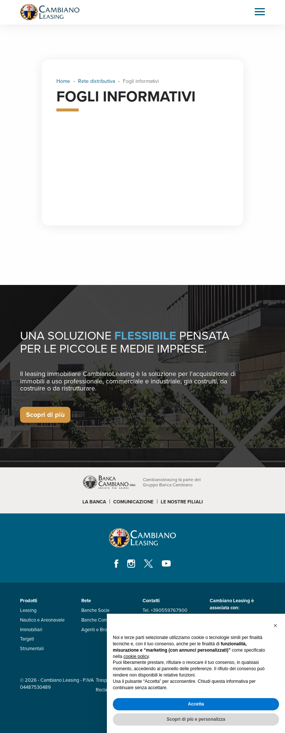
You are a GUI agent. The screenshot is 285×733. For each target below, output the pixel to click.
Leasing (28, 610)
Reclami (104, 690)
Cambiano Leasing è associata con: (232, 604)
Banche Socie (95, 610)
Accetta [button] (196, 704)
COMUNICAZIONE (133, 502)
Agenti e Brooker (98, 630)
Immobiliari (31, 630)
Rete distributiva (96, 81)
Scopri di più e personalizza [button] (196, 719)
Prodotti (28, 601)
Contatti (151, 601)
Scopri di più (45, 415)
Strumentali (32, 649)
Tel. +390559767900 (164, 610)
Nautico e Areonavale (42, 620)
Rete (86, 601)
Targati (27, 639)
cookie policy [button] (136, 656)
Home (63, 81)
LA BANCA (94, 502)
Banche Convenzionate (105, 620)
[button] (275, 626)
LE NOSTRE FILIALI (182, 502)
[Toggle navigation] (260, 12)
